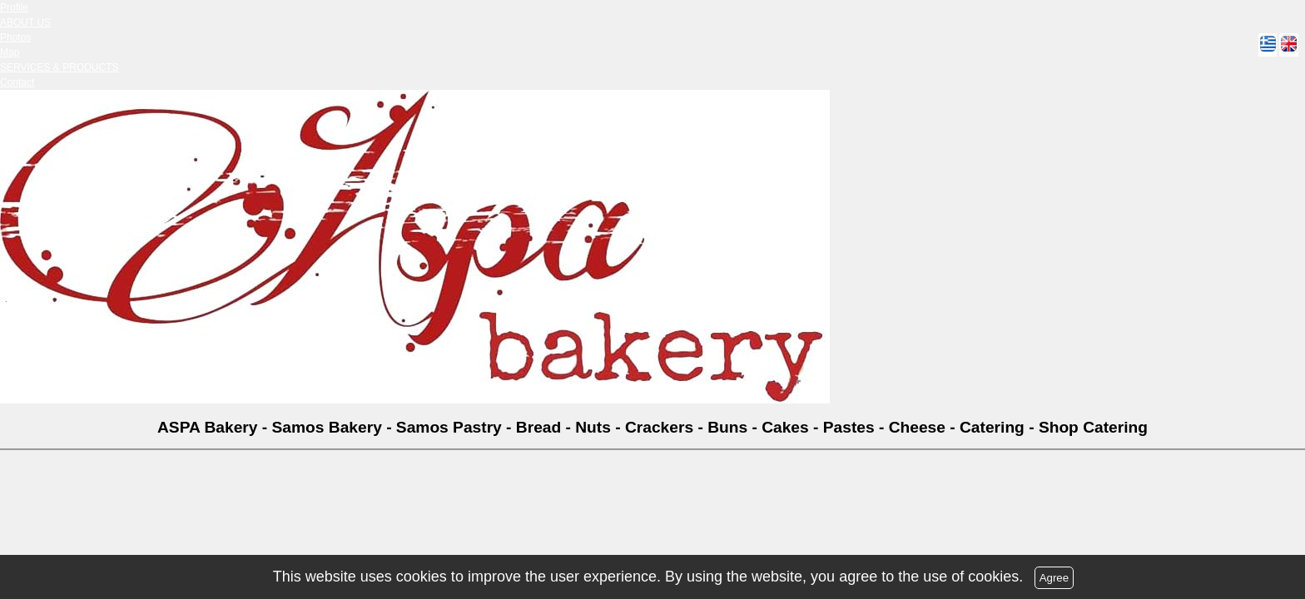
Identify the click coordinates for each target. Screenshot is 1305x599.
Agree (1054, 578)
